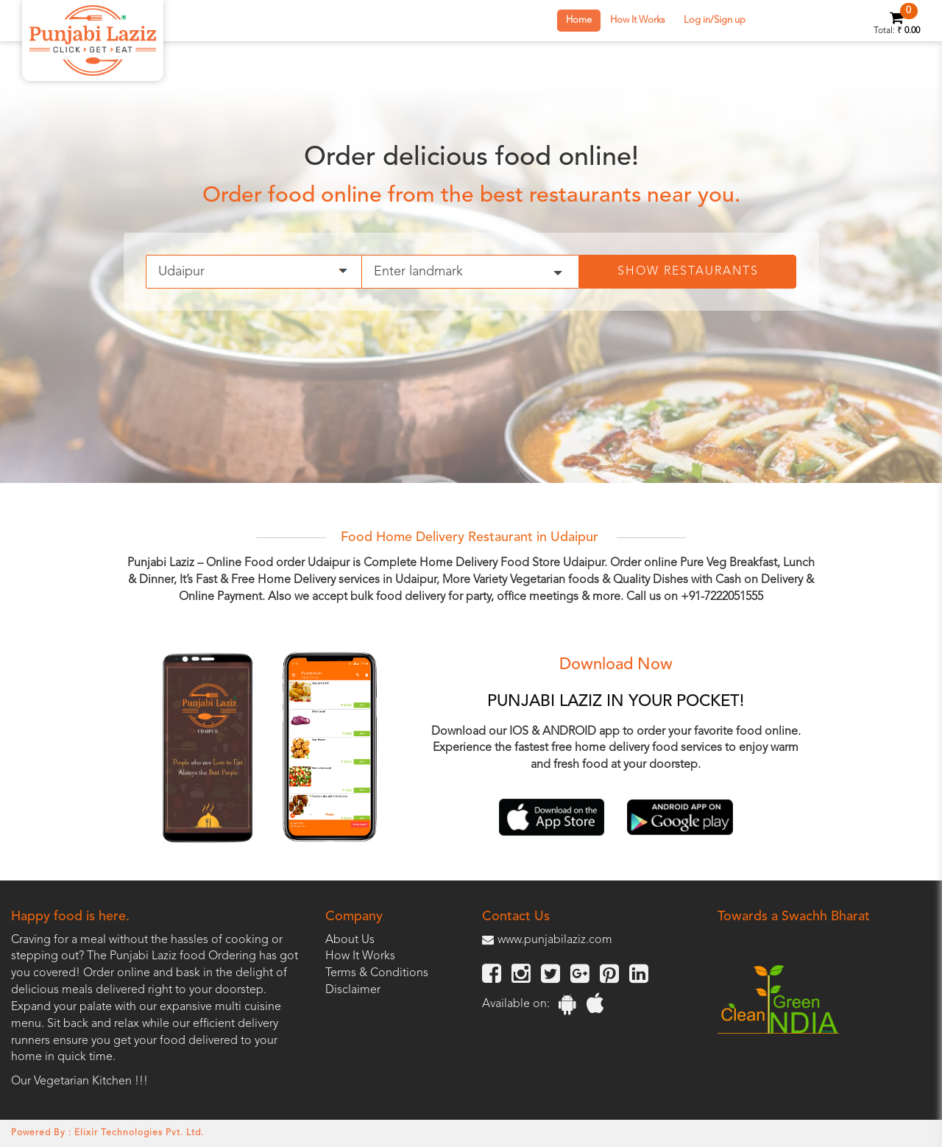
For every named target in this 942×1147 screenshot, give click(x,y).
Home (579, 20)
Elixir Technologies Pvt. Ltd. (139, 1133)
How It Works (637, 20)
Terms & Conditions (376, 973)
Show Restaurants (688, 272)
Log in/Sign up (715, 20)
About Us (350, 940)
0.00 (912, 31)
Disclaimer (352, 990)
